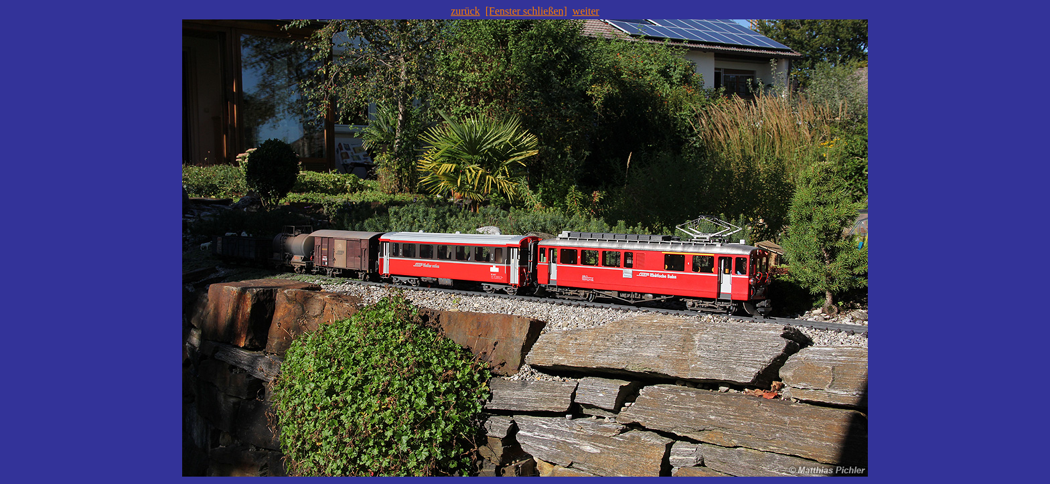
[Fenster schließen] (526, 11)
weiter (586, 11)
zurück (465, 11)
